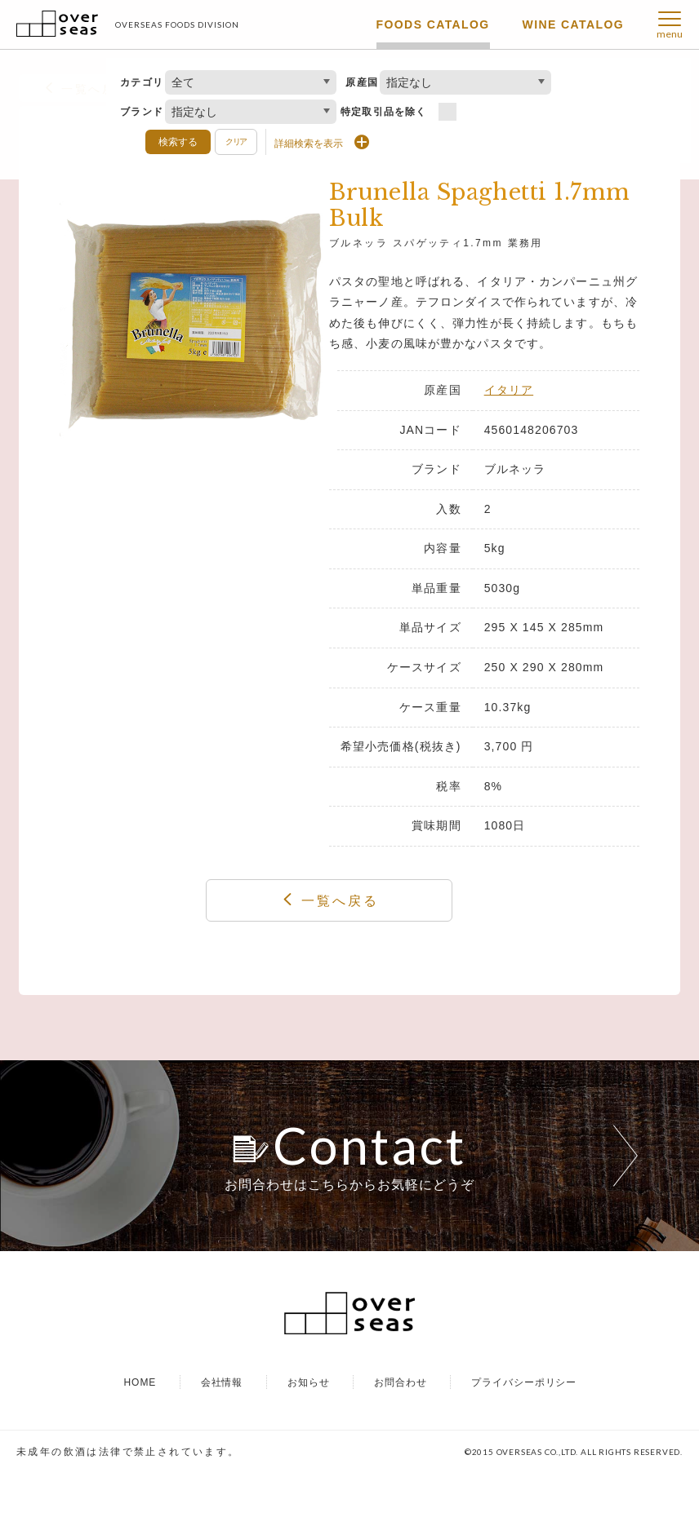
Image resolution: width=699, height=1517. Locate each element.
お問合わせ (400, 1425)
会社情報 (222, 1425)
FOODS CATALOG (433, 24)
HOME (139, 1425)
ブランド (141, 112)
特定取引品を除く (384, 112)
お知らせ (308, 1425)
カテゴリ (141, 82)
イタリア (508, 389)
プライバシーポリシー (524, 1425)
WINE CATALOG (573, 24)
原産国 (361, 82)
